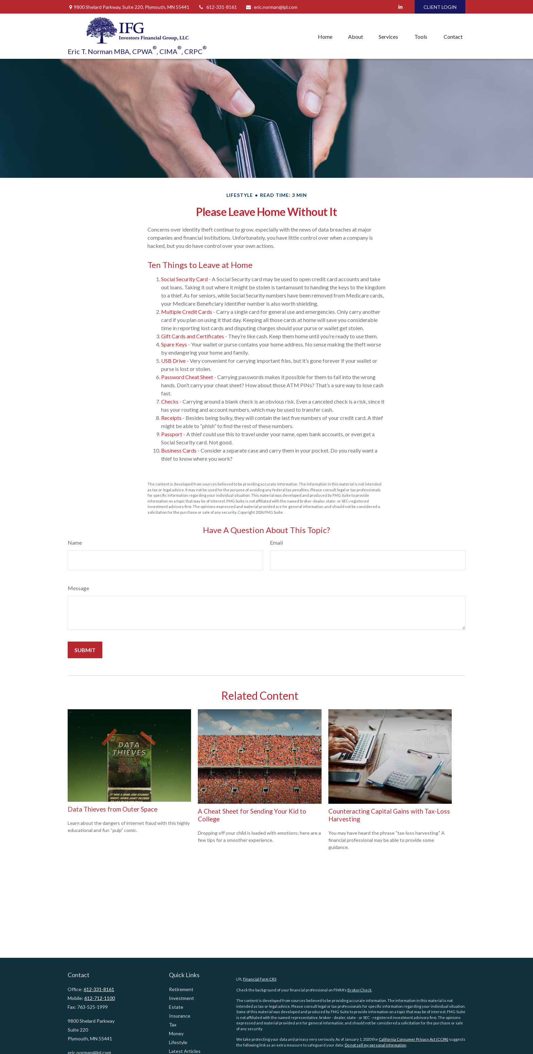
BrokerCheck (359, 990)
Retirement (181, 989)
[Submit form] (85, 650)
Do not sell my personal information (375, 1045)
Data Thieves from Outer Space (112, 809)
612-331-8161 (217, 7)
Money (176, 1033)
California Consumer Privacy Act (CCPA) (413, 1039)
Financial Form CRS (259, 979)
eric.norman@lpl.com (271, 7)
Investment (181, 998)
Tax (172, 1024)
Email (276, 542)
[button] (325, 36)
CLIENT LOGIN (440, 7)
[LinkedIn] (400, 7)
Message (78, 588)
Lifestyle (178, 1042)
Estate (176, 1007)
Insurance (179, 1016)
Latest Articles (185, 1051)
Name (75, 542)
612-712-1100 (99, 998)
